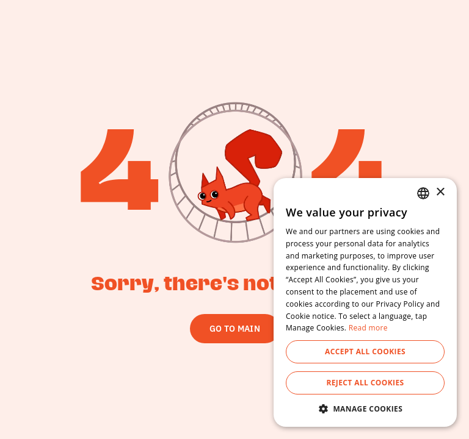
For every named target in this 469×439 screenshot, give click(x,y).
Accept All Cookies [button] (365, 351)
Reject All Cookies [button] (365, 382)
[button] (365, 408)
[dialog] (365, 302)
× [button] (440, 192)
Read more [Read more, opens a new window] (368, 328)
